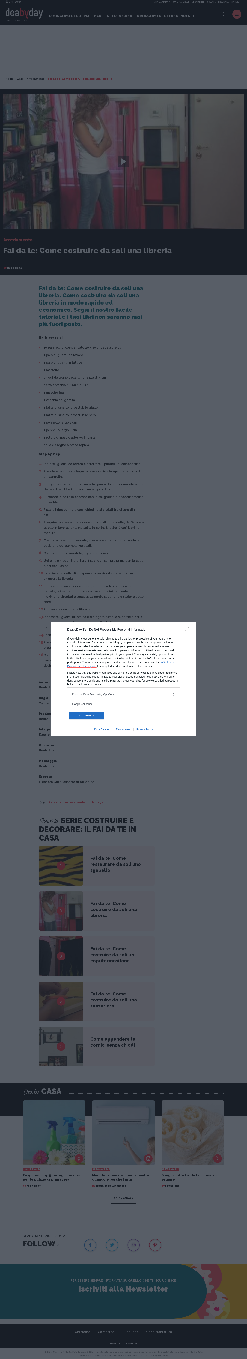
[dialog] (123, 679)
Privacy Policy (144, 729)
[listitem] (123, 694)
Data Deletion (102, 729)
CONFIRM (87, 715)
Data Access (123, 729)
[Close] (188, 629)
